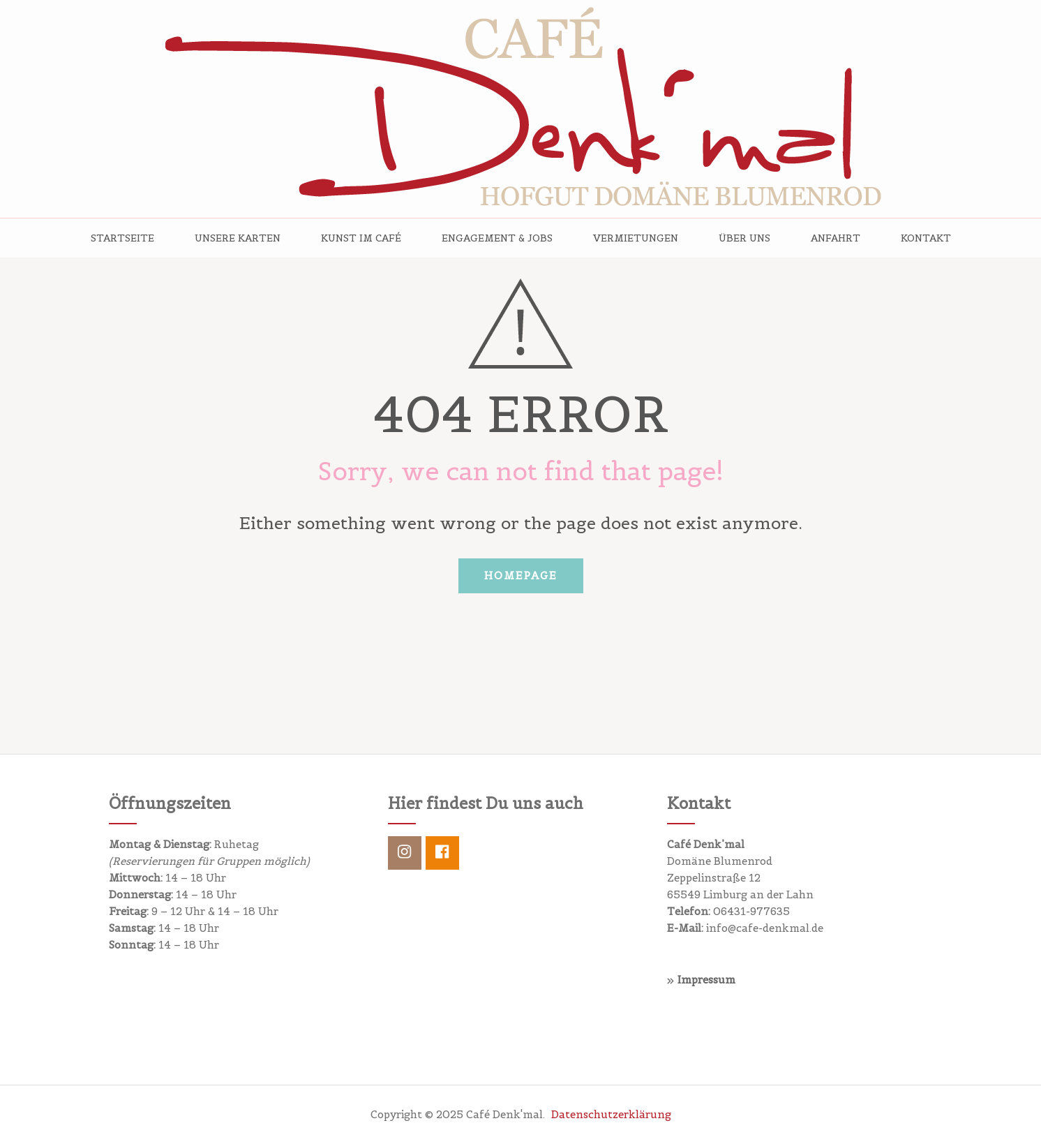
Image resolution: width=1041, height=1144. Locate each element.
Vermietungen (635, 238)
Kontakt (926, 238)
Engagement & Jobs (497, 238)
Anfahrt (835, 238)
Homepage (520, 575)
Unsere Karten (237, 238)
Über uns (744, 238)
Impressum (706, 979)
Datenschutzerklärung (611, 1114)
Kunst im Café (361, 238)
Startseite (122, 238)
